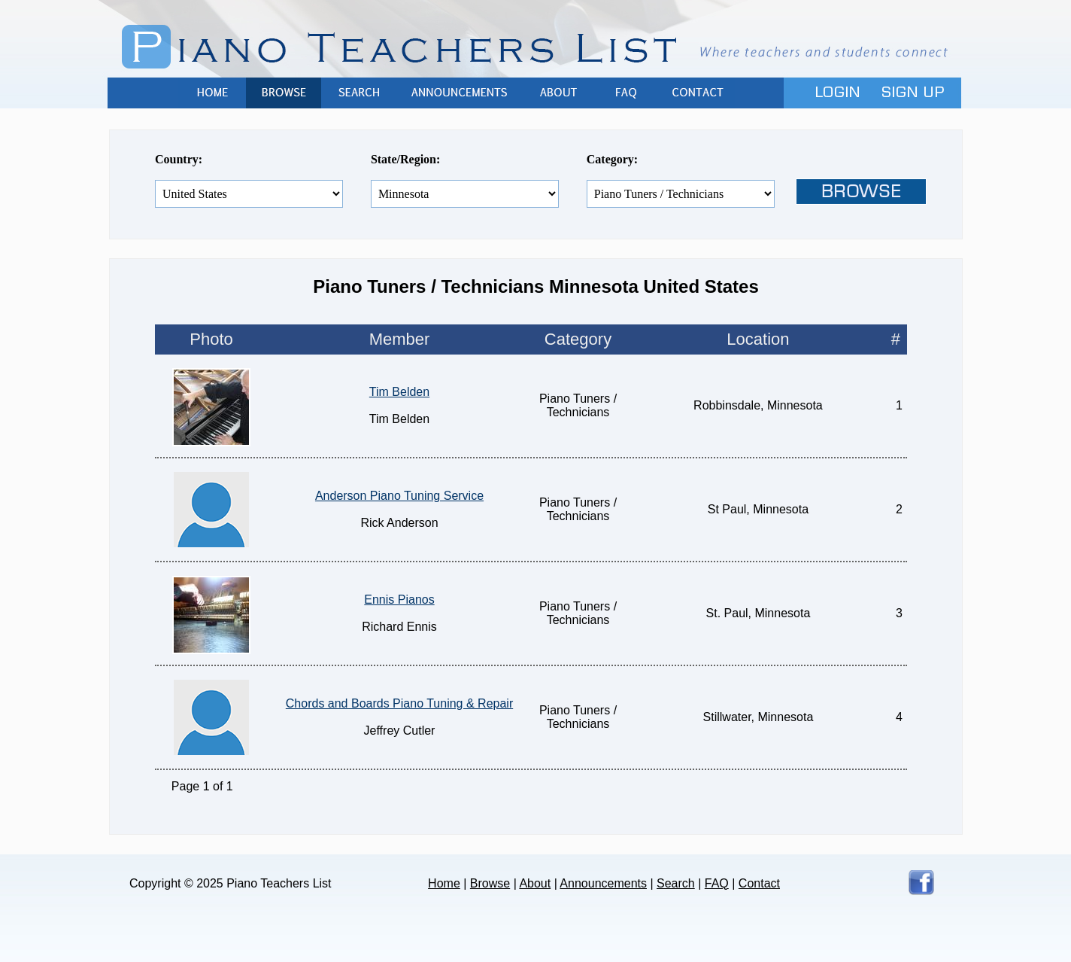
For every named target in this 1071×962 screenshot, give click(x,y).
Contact (697, 93)
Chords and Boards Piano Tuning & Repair (399, 703)
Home (212, 93)
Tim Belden (399, 391)
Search (358, 93)
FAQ (626, 93)
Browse (283, 93)
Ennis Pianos (399, 599)
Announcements (460, 93)
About (558, 93)
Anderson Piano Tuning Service (399, 495)
